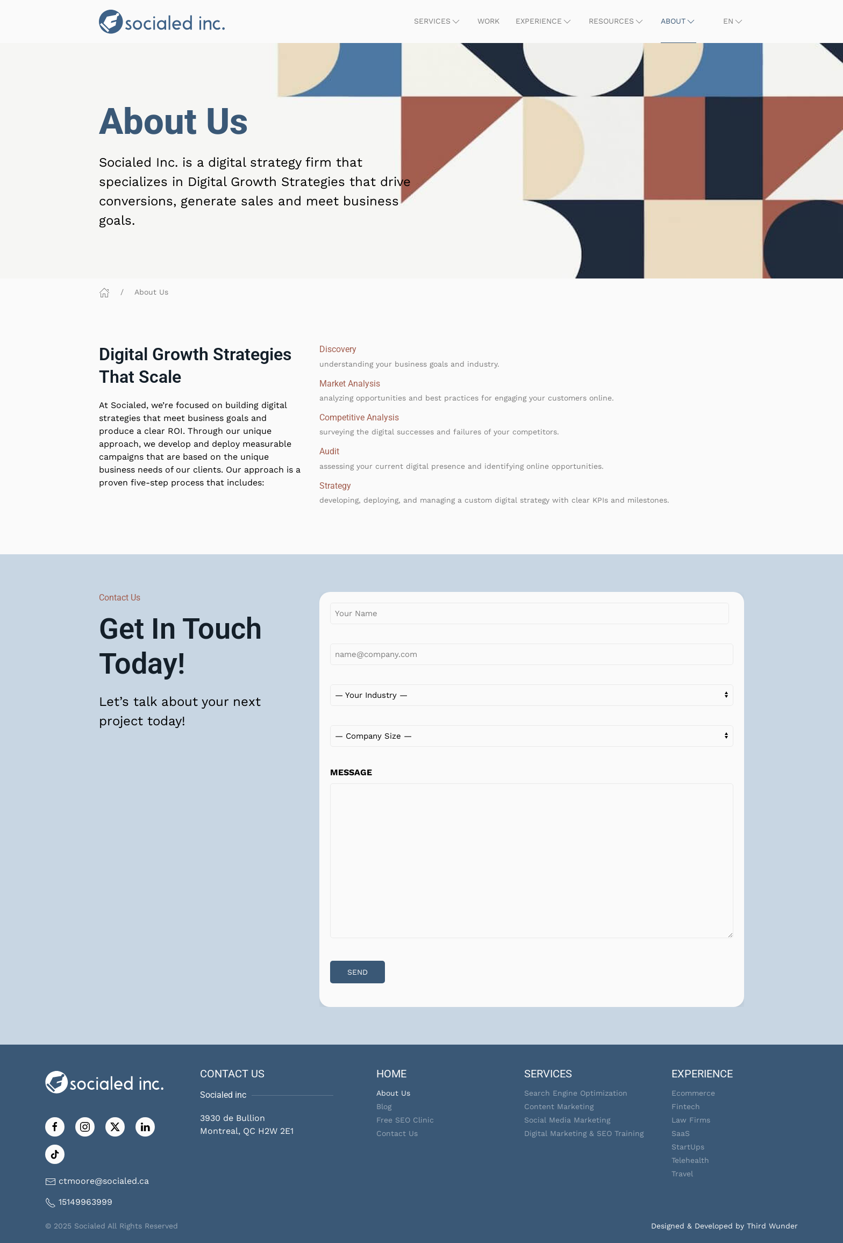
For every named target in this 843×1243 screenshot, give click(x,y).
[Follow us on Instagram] (85, 1126)
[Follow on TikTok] (55, 1153)
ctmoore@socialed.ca (104, 1181)
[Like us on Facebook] (55, 1126)
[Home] (104, 292)
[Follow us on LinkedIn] (145, 1126)
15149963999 (85, 1202)
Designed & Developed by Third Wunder (724, 1225)
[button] (437, 21)
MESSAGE (351, 772)
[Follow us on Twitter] (115, 1126)
